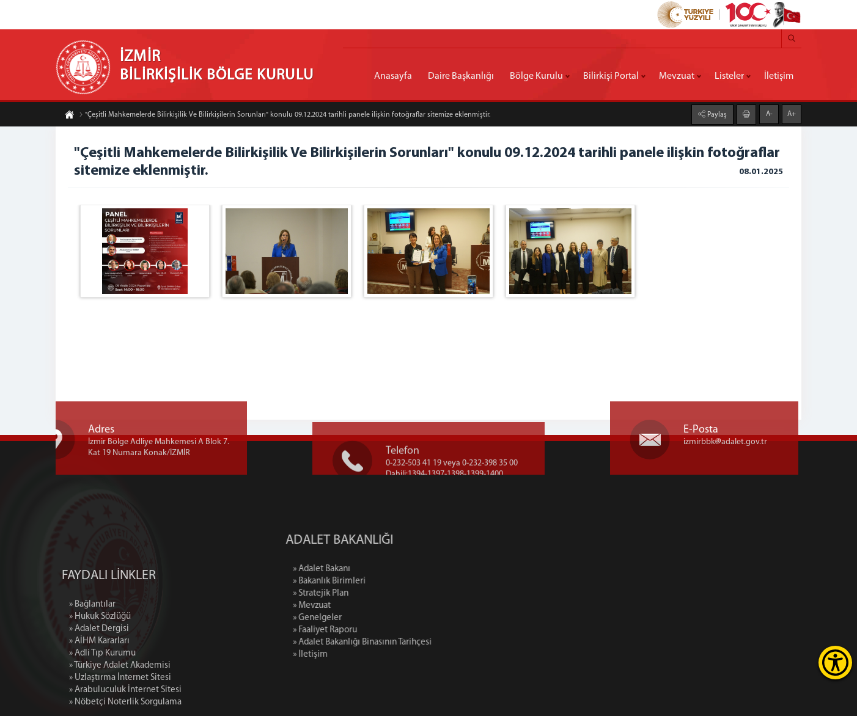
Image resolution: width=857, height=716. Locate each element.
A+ (791, 113)
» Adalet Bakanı (374, 569)
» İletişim (363, 654)
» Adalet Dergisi (99, 679)
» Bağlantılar (92, 654)
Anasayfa (393, 76)
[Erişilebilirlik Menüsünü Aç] (835, 662)
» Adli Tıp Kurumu (102, 703)
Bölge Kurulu (536, 76)
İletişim (778, 76)
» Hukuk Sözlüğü (100, 666)
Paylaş (716, 114)
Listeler (729, 76)
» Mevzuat (365, 605)
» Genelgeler (370, 618)
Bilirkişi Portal (611, 76)
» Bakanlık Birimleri (382, 581)
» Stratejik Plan (374, 593)
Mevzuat (676, 76)
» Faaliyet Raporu (378, 630)
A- (769, 113)
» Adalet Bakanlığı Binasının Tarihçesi (415, 642)
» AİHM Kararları (99, 691)
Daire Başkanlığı (461, 76)
